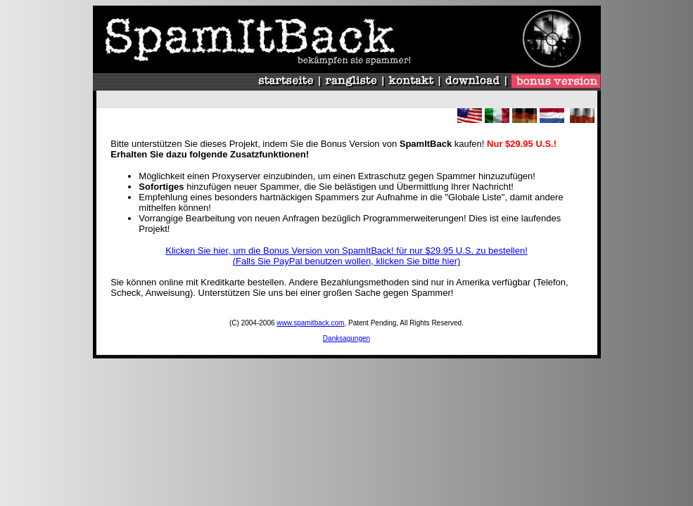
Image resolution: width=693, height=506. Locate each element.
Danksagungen (346, 338)
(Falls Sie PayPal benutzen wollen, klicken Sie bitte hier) (347, 261)
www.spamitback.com (310, 323)
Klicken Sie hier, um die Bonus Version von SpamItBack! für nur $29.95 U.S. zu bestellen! (346, 250)
